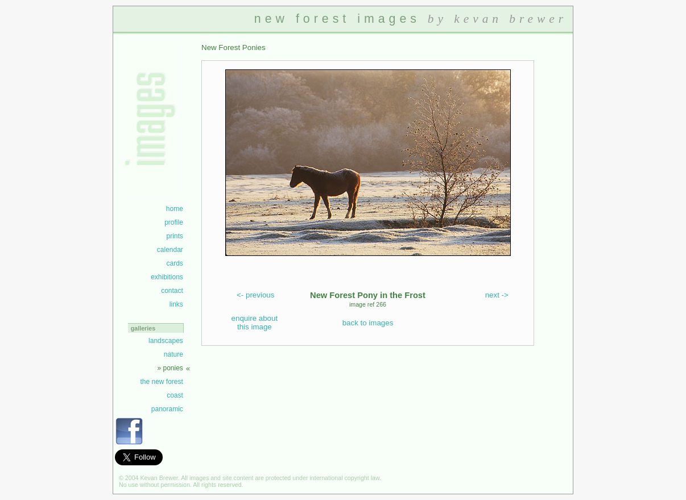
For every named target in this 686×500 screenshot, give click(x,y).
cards (174, 263)
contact (172, 291)
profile (173, 222)
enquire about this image (255, 322)
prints (174, 236)
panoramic (167, 409)
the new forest (161, 382)
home (174, 209)
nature (173, 354)
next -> (497, 295)
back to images (368, 323)
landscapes (165, 341)
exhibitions (167, 277)
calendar (170, 250)
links (176, 304)
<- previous (255, 295)
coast (175, 395)
